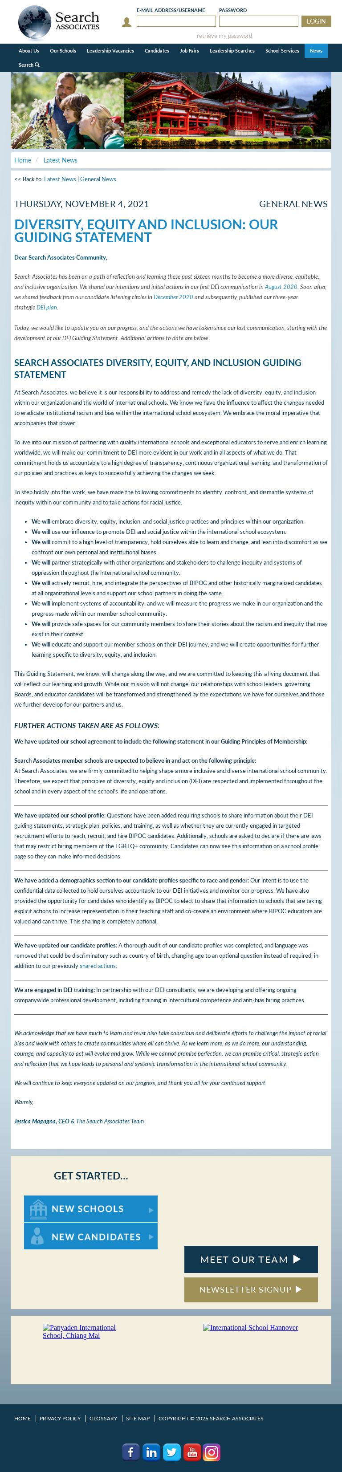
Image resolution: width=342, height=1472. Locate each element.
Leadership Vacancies (110, 50)
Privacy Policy (60, 1418)
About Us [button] (29, 50)
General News (98, 179)
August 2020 (281, 286)
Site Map (138, 1418)
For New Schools (47, 1200)
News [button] (316, 50)
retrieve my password (224, 36)
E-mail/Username (171, 10)
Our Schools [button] (63, 50)
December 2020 (173, 297)
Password (233, 10)
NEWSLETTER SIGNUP (251, 1289)
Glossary (103, 1418)
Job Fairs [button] (189, 50)
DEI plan (47, 307)
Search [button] (29, 65)
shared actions (98, 965)
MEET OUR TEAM (251, 1259)
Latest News (60, 179)
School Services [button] (282, 50)
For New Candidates (52, 1227)
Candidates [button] (157, 50)
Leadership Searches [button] (232, 50)
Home (22, 1418)
